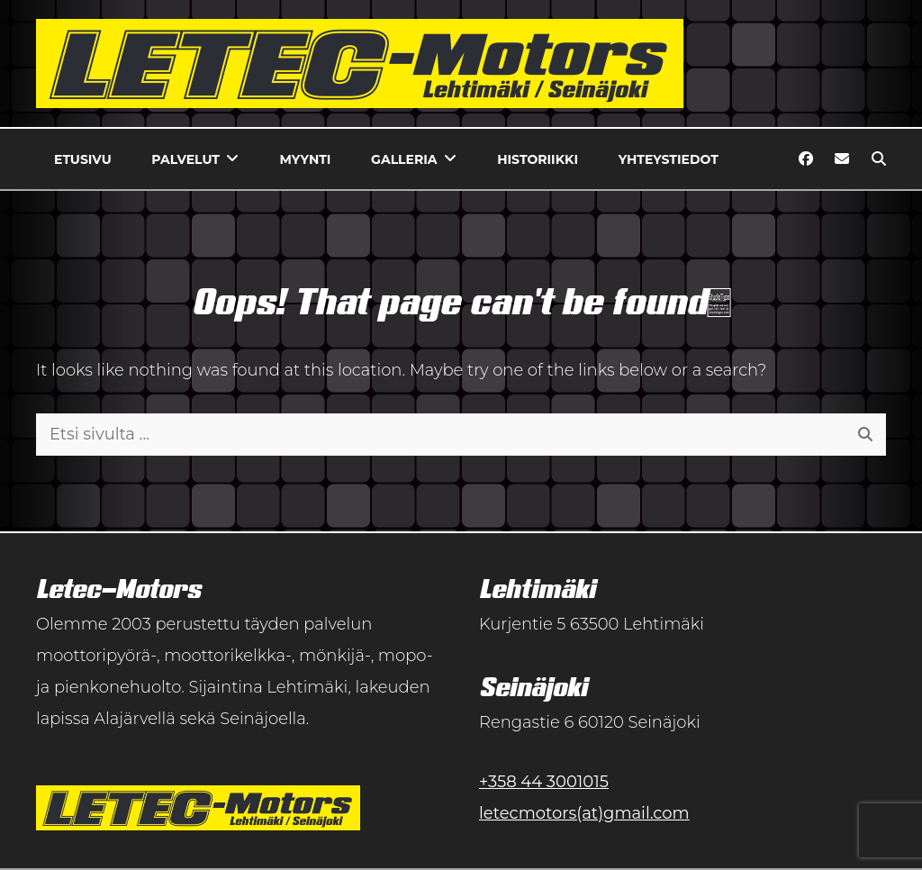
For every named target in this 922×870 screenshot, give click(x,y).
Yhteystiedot (669, 159)
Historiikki (537, 159)
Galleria (404, 159)
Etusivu (83, 159)
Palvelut (185, 159)
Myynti (305, 159)
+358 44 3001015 (544, 782)
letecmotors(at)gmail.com (584, 813)
